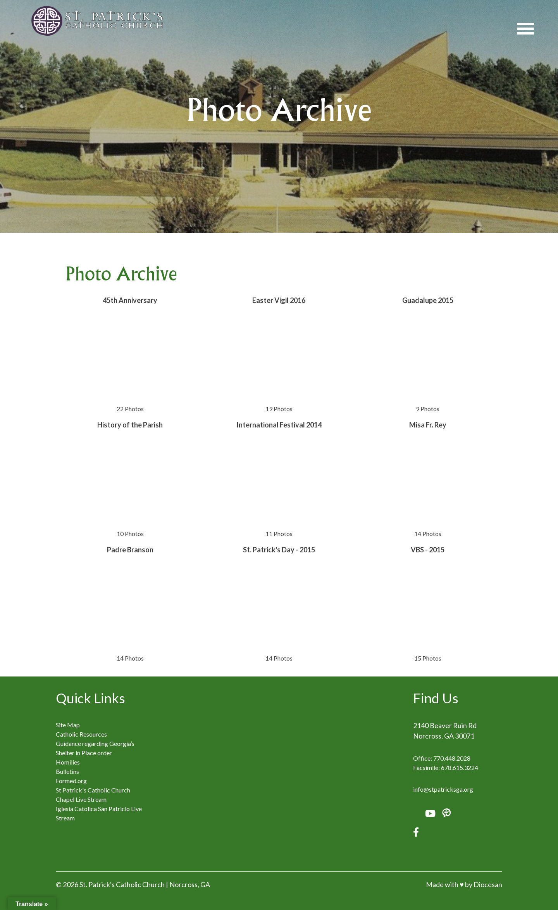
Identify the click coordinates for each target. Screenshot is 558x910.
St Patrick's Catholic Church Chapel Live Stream (93, 794)
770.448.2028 (451, 758)
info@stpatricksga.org (443, 789)
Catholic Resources (81, 734)
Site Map (68, 724)
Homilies (68, 762)
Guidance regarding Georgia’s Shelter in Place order (95, 748)
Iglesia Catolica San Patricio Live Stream (99, 813)
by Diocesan (483, 884)
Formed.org (71, 780)
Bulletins (67, 771)
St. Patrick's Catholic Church (122, 884)
